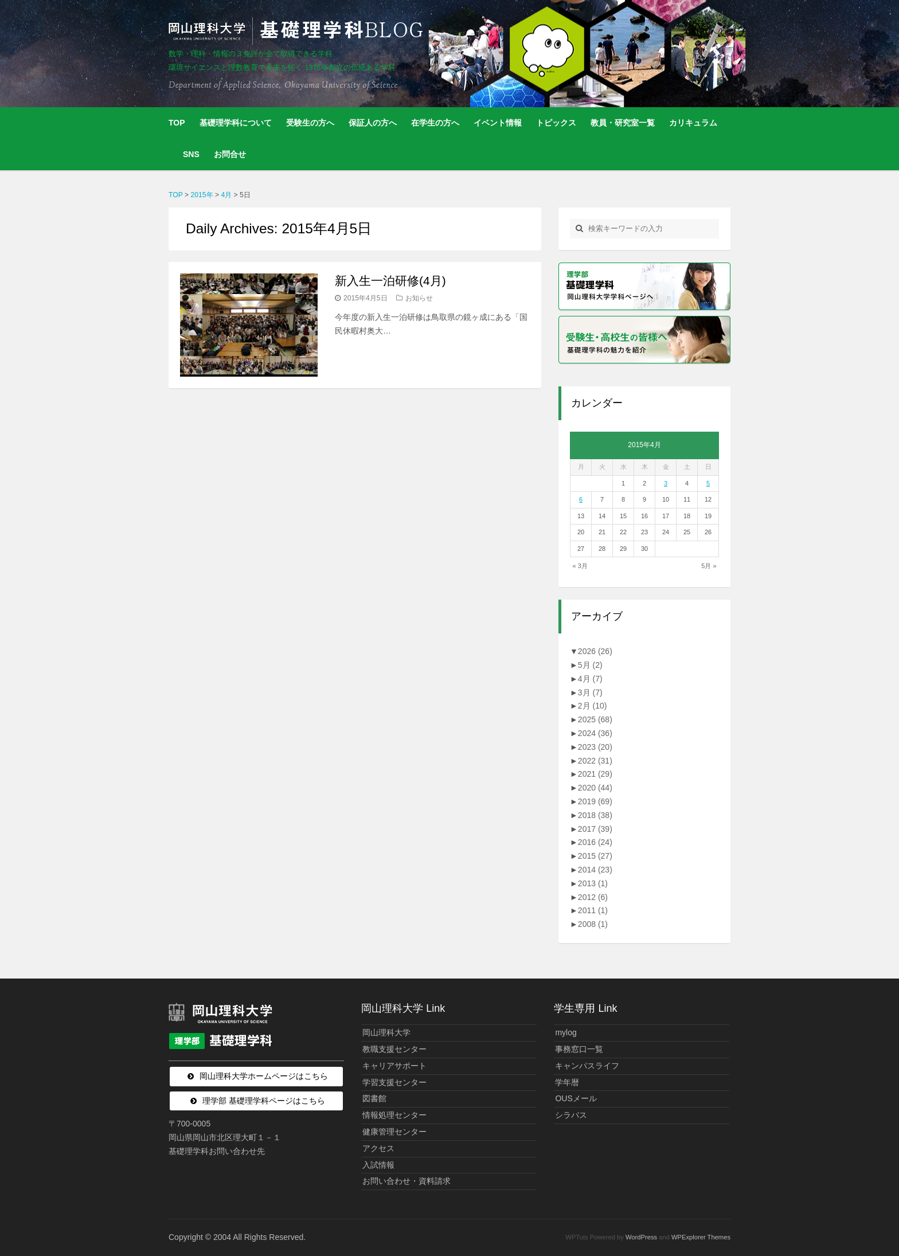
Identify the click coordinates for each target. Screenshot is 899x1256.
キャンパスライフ (587, 1065)
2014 (595, 869)
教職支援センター (394, 1049)
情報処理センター (394, 1115)
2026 (595, 651)
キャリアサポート (394, 1065)
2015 (595, 855)
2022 (595, 760)
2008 (593, 924)
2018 (595, 815)
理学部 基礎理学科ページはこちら (263, 1100)
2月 (592, 705)
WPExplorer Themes (700, 1237)
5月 (590, 665)
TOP (177, 122)
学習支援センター (394, 1082)
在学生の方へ (435, 122)
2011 (593, 910)
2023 (595, 747)
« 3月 (580, 565)
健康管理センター (394, 1131)
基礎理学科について (236, 122)
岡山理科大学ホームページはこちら (264, 1076)
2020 (595, 787)
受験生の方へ (310, 122)
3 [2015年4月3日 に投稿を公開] (665, 483)
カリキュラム (693, 122)
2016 (595, 842)
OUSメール (575, 1098)
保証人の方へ (373, 122)
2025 (595, 719)
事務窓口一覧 (579, 1049)
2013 (593, 883)
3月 (590, 692)
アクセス (378, 1148)
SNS (191, 154)
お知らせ (419, 298)
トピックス (556, 122)
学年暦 (567, 1082)
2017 (595, 829)
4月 (590, 678)
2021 (595, 773)
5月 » (708, 565)
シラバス (571, 1115)
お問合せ (230, 154)
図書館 (374, 1098)
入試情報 (378, 1164)
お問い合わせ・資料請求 (406, 1180)
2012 (593, 897)
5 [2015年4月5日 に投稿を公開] (708, 483)
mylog (565, 1032)
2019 (595, 801)
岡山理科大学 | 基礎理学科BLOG (298, 31)
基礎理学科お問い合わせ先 (217, 1151)
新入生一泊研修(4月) (390, 280)
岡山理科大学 (386, 1032)
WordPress (641, 1237)
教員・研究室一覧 (623, 122)
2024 (595, 733)
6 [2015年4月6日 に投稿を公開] (581, 499)
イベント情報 (498, 122)
